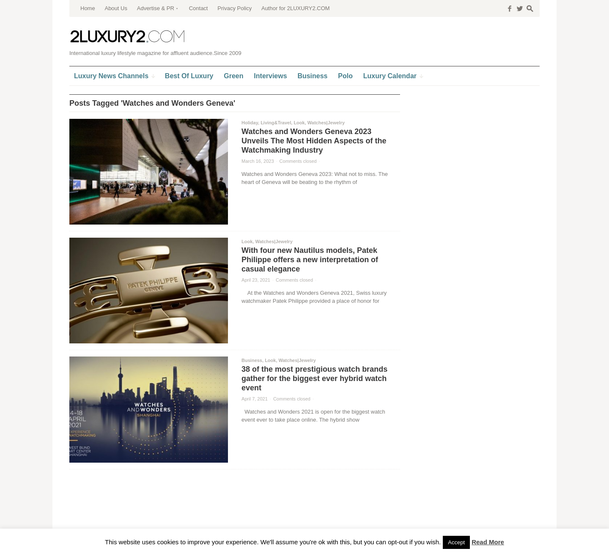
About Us (115, 8)
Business (251, 360)
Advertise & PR (155, 8)
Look (299, 122)
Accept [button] (456, 542)
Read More (488, 542)
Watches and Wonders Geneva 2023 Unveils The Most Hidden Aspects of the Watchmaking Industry (313, 140)
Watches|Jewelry (326, 122)
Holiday (249, 122)
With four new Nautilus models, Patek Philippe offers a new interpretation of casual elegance (309, 259)
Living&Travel (276, 122)
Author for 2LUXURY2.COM (295, 8)
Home (87, 8)
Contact (198, 8)
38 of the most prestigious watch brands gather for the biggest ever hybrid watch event (314, 378)
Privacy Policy (234, 8)
